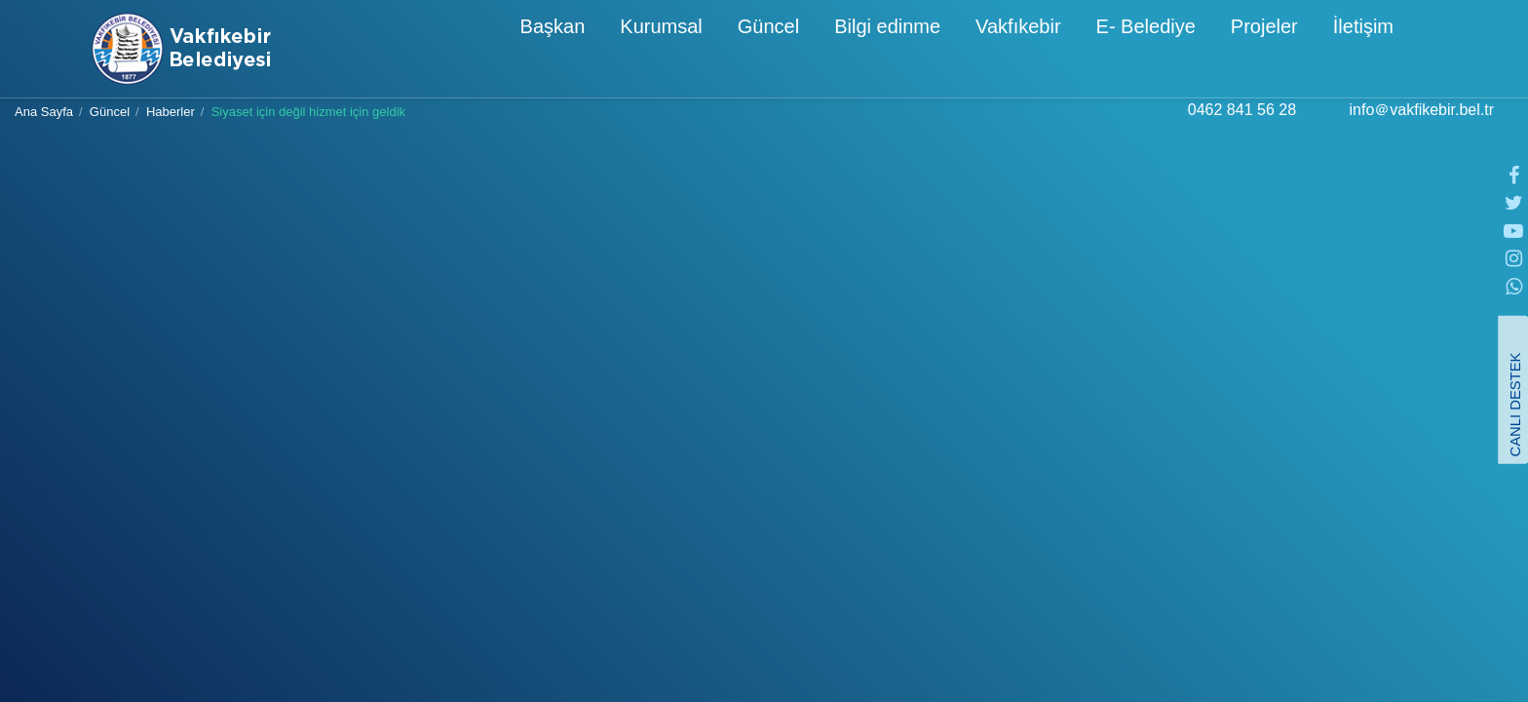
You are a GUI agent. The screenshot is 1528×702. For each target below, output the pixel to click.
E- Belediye (1067, 50)
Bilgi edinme (808, 50)
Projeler (1185, 50)
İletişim (1284, 50)
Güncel (689, 50)
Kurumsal (582, 50)
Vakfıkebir (939, 50)
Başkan (474, 50)
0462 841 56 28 (1242, 129)
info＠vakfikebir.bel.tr (1421, 129)
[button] (1422, 47)
